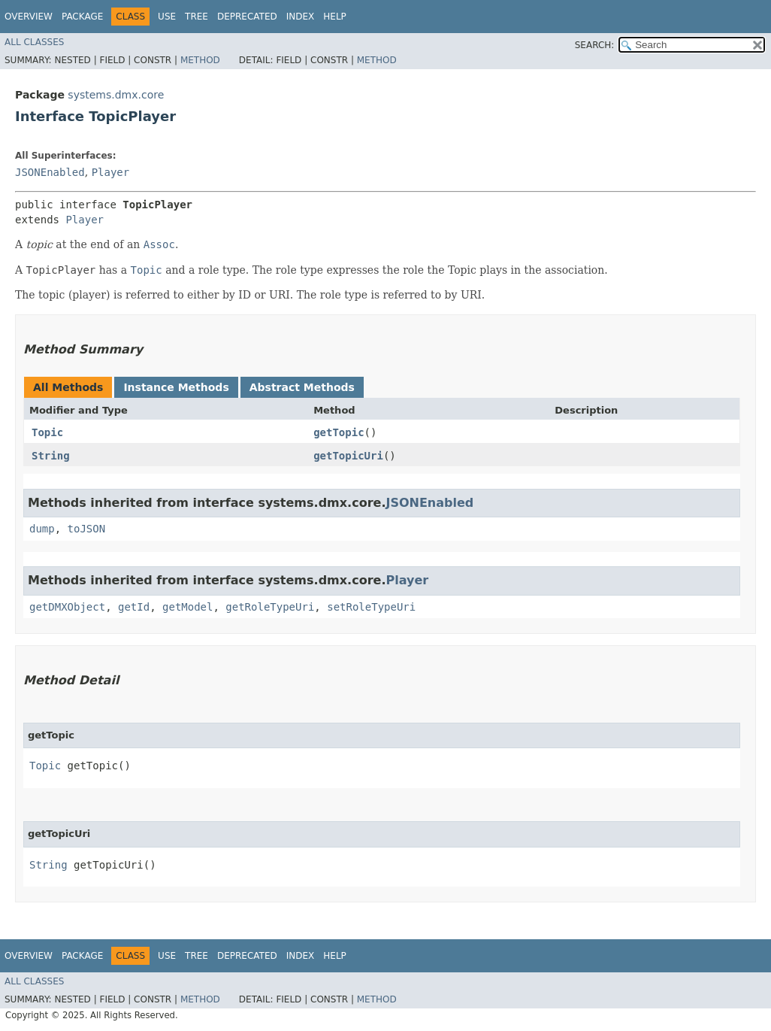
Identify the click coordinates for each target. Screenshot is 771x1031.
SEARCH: (595, 45)
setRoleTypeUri (371, 607)
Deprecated (247, 16)
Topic (47, 432)
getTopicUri (348, 456)
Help (334, 16)
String (51, 456)
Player (111, 172)
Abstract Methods (302, 387)
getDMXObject (67, 607)
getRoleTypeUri (269, 607)
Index (300, 16)
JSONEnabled (50, 172)
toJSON (87, 529)
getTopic (338, 432)
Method (200, 60)
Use (167, 16)
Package (82, 16)
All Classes (34, 42)
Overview (29, 16)
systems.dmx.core (116, 95)
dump (42, 529)
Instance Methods (175, 387)
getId (134, 607)
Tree (196, 16)
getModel (187, 607)
